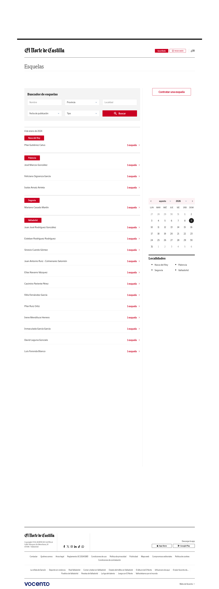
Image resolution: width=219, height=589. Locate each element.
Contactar (33, 556)
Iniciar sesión (176, 51)
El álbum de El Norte (144, 570)
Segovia (32, 200)
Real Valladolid (74, 570)
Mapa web (145, 556)
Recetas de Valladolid (89, 573)
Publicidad (133, 556)
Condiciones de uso (99, 556)
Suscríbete (160, 51)
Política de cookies (182, 556)
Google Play (186, 546)
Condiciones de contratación (109, 560)
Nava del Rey (34, 138)
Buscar (120, 113)
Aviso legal (60, 556)
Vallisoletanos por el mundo (147, 573)
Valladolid (33, 220)
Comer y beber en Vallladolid (94, 570)
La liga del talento (108, 573)
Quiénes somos (47, 556)
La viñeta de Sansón (38, 570)
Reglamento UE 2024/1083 (77, 556)
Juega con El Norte (125, 573)
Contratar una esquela (172, 92)
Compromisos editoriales (162, 556)
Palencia (32, 158)
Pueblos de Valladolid (69, 573)
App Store (169, 546)
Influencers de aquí (162, 570)
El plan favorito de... (181, 570)
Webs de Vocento (187, 584)
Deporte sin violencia (57, 570)
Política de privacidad (118, 556)
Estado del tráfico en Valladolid (121, 570)
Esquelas (34, 66)
